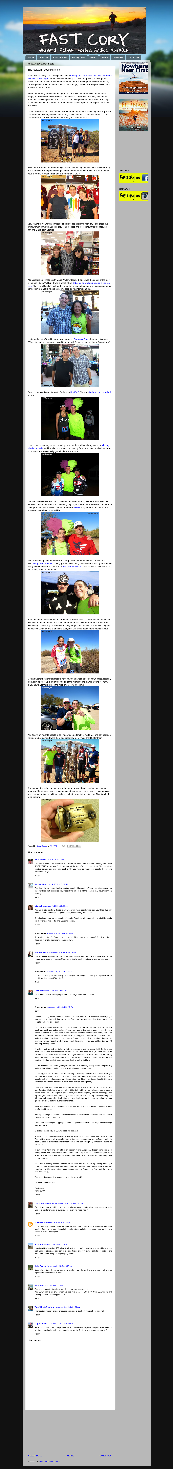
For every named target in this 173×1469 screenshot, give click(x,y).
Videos (105, 57)
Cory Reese (42, 846)
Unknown (39, 1222)
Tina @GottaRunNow (44, 1307)
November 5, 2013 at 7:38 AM (57, 1222)
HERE (77, 507)
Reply (37, 875)
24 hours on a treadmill (100, 392)
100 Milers (118, 57)
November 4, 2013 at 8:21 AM (51, 860)
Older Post (106, 1455)
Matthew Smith (41, 952)
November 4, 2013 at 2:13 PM (70, 1203)
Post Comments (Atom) (49, 1461)
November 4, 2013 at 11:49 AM (62, 952)
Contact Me (133, 57)
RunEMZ (74, 392)
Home (31, 57)
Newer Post (35, 1455)
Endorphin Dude (81, 339)
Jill (36, 860)
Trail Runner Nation (72, 566)
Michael (38, 906)
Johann (38, 884)
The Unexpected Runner (46, 1203)
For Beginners (78, 57)
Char (37, 991)
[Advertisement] (70, 1432)
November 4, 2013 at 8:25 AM (55, 884)
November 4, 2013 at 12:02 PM (53, 991)
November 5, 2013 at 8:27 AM (59, 1266)
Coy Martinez (41, 1323)
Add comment (35, 1340)
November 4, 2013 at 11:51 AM (60, 971)
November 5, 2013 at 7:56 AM (54, 1244)
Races (93, 57)
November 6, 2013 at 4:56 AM (67, 1307)
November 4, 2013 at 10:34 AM (60, 933)
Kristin (38, 1244)
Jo (36, 1285)
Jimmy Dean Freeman (42, 563)
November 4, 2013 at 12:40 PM (60, 1007)
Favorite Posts (60, 57)
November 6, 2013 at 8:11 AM (60, 1323)
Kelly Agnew (40, 1266)
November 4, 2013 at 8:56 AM (55, 906)
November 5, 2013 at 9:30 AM (50, 1285)
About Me (43, 57)
